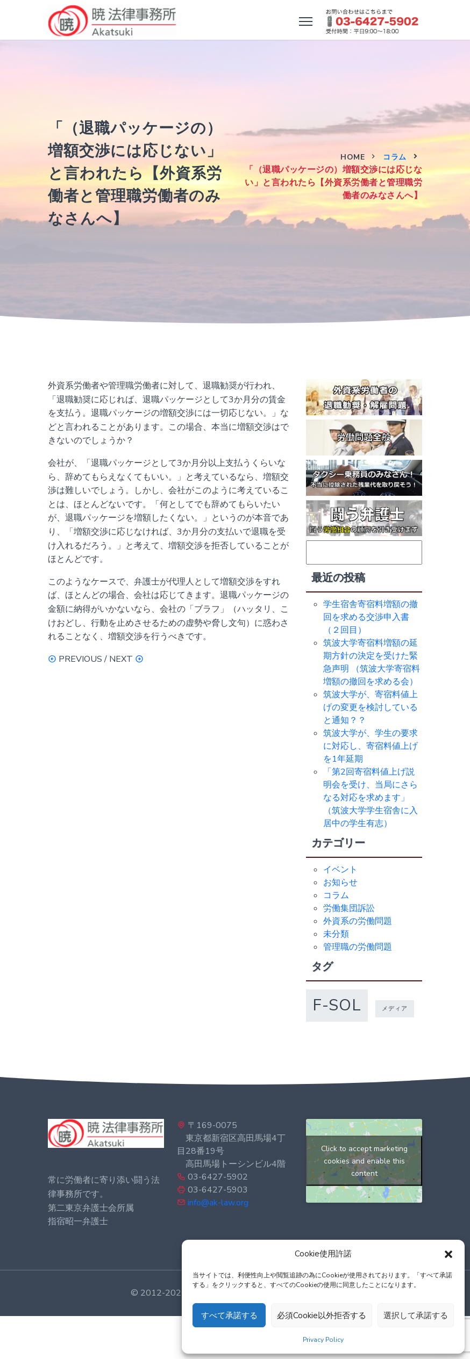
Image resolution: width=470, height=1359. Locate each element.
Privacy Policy (323, 1339)
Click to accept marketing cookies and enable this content (364, 1161)
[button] (448, 1253)
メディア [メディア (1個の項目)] (395, 1008)
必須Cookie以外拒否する (321, 1315)
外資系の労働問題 (357, 921)
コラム (395, 157)
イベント (340, 870)
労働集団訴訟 (349, 908)
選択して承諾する (415, 1315)
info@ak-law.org (218, 1203)
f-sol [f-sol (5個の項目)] (336, 1005)
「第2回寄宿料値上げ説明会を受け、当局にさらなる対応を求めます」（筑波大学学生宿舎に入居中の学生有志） (370, 797)
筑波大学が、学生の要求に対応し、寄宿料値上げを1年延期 (370, 746)
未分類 (336, 934)
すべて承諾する (229, 1315)
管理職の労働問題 (357, 947)
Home (352, 157)
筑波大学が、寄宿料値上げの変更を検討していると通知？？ (370, 707)
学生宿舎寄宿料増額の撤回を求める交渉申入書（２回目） (370, 617)
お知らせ (340, 882)
